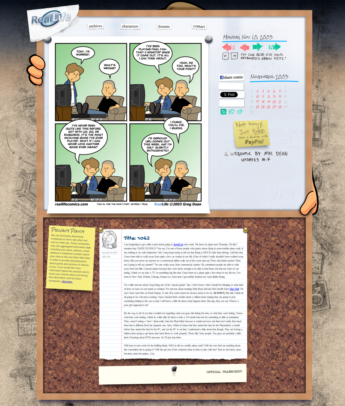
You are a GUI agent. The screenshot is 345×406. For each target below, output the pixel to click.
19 (268, 101)
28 (279, 106)
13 (274, 96)
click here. (67, 281)
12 (268, 96)
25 (263, 106)
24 (257, 106)
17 (257, 101)
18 (263, 101)
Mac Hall (234, 288)
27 (274, 106)
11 (263, 96)
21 (279, 101)
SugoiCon (178, 244)
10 (257, 96)
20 (274, 101)
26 (268, 106)
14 (279, 96)
